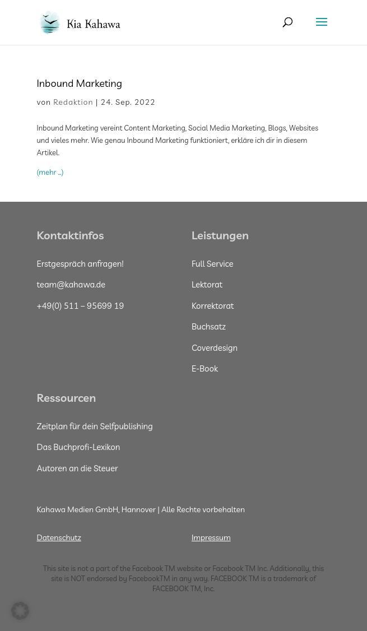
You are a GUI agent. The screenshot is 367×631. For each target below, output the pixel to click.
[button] (20, 611)
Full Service (213, 263)
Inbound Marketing (81, 83)
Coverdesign (215, 347)
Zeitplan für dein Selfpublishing (95, 426)
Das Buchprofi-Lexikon (78, 447)
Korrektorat (213, 305)
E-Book (205, 368)
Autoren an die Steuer (77, 468)
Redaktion (73, 102)
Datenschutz (59, 537)
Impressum (211, 537)
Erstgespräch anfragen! (80, 263)
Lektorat (207, 284)
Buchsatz (209, 326)
